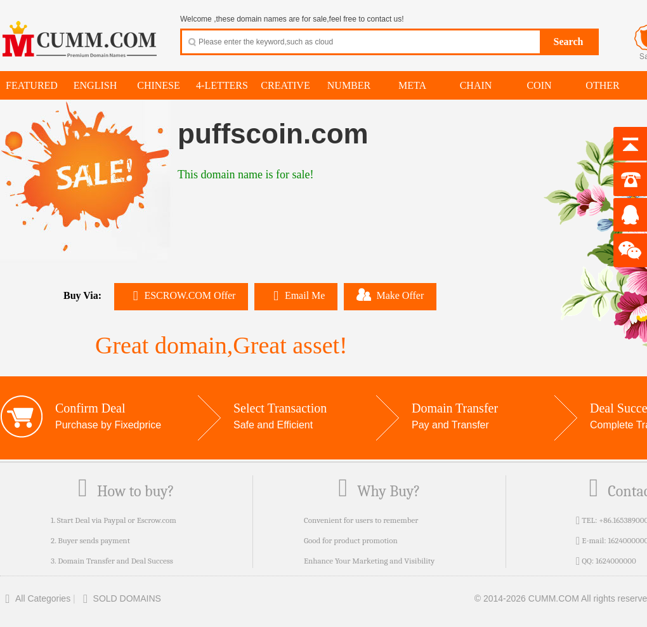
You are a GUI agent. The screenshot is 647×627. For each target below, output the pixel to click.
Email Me (296, 295)
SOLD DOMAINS (119, 598)
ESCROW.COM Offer (181, 295)
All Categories (35, 598)
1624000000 (616, 560)
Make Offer (390, 294)
